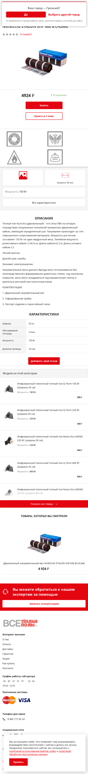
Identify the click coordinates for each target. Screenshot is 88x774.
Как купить (8, 663)
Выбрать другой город (64, 14)
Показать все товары (42, 504)
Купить (44, 105)
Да (26, 14)
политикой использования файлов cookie (32, 751)
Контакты (7, 668)
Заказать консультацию (44, 603)
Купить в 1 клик (44, 116)
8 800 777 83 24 (16, 719)
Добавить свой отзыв (44, 361)
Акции (6, 658)
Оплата (6, 644)
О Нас (5, 639)
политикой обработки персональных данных (40, 753)
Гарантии (7, 653)
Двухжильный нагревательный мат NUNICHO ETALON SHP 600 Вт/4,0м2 (44, 563)
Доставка (7, 649)
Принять (18, 762)
